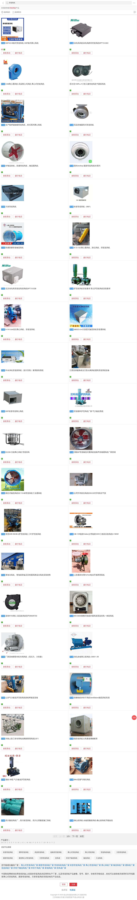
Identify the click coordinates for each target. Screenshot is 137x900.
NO (30, 842)
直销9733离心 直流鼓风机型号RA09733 (21, 616)
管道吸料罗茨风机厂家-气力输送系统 (88, 411)
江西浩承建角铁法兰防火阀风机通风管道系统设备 (89, 370)
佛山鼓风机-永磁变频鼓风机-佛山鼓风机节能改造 (93, 820)
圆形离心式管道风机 (26, 858)
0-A (2, 842)
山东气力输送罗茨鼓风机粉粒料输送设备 (22, 698)
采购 (134, 717)
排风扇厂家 (61, 868)
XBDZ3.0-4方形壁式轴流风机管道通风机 (90, 329)
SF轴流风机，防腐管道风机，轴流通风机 (22, 166)
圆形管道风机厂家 (46, 865)
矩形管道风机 (8, 852)
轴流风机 (86, 858)
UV (44, 842)
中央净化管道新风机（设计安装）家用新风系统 (24, 370)
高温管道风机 (39, 852)
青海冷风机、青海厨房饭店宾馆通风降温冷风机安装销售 (28, 575)
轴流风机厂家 (119, 865)
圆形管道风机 (8, 858)
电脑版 (72, 890)
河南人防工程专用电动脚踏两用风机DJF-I (22, 739)
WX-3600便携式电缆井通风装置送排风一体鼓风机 (94, 616)
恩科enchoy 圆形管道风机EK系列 (87, 166)
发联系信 (6, 53)
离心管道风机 (90, 852)
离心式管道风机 (73, 852)
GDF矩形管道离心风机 (14, 411)
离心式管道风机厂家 (29, 865)
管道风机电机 (105, 852)
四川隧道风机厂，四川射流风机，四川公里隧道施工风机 (28, 820)
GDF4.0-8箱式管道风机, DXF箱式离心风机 (22, 43)
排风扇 (57, 858)
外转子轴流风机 (71, 858)
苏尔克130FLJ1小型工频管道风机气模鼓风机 (88, 84)
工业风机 (99, 858)
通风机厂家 (130, 865)
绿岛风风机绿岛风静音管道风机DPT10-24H (91, 43)
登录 (64, 884)
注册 (73, 884)
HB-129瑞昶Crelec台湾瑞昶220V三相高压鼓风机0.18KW (96, 534)
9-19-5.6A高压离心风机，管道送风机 (20, 329)
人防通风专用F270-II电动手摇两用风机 (89, 575)
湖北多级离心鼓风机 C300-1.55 (86, 657)
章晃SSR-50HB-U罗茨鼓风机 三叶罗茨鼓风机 (23, 534)
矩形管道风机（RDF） (83, 207)
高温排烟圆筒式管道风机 (84, 125)
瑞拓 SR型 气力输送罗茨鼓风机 (18, 780)
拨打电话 (18, 53)
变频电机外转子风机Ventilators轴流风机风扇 (92, 698)
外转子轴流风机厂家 (21, 868)
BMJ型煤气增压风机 (82, 780)
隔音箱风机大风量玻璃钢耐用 (85, 739)
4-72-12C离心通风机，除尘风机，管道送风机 (92, 248)
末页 (82, 836)
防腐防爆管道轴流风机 (15, 248)
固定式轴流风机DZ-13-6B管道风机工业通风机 (24, 493)
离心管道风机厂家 (93, 865)
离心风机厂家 (107, 865)
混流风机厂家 (7, 868)
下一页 (75, 836)
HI (18, 842)
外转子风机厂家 (37, 868)
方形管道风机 (11, 207)
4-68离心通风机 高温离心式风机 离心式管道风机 (25, 84)
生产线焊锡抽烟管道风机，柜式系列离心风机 (24, 125)
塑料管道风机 (24, 852)
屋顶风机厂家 (50, 868)
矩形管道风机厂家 (77, 865)
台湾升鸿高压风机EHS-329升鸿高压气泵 (90, 493)
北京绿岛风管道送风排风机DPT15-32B (21, 289)
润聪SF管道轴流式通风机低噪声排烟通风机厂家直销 (95, 452)
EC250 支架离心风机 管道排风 (18, 452)
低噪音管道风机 (56, 852)
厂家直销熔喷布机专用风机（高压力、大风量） (24, 657)
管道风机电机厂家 (61, 865)
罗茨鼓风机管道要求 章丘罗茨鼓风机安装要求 (92, 289)
